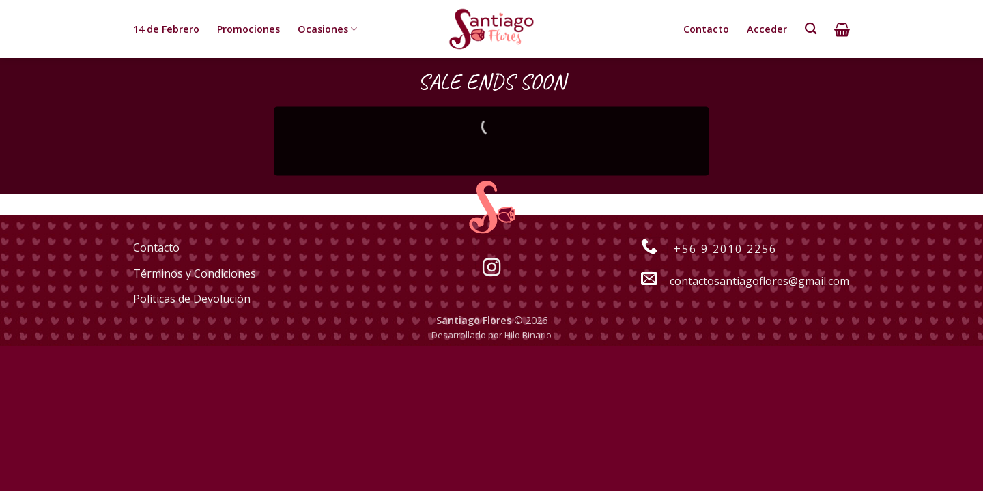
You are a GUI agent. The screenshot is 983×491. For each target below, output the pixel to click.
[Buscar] (810, 29)
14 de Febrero (166, 29)
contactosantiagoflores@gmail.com (738, 280)
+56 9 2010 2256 (702, 248)
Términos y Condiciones (194, 273)
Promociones (248, 29)
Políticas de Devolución (192, 298)
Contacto (706, 29)
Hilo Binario (528, 335)
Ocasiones (327, 29)
